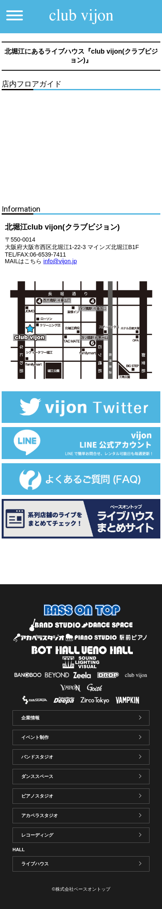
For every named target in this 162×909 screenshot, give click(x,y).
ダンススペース (37, 776)
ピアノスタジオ (37, 795)
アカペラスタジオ (39, 815)
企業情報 (30, 717)
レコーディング (37, 834)
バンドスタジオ (37, 756)
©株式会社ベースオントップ (81, 889)
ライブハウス (35, 863)
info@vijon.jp (60, 261)
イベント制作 (35, 737)
